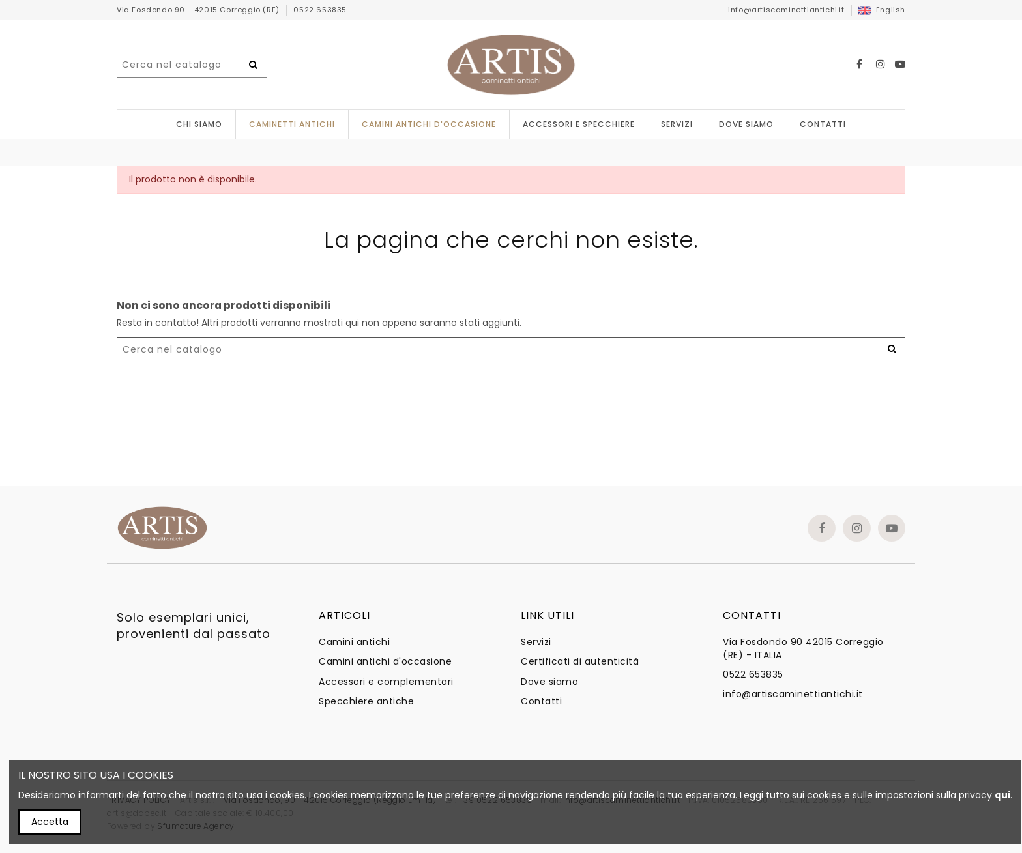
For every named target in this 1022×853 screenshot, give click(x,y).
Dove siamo (549, 682)
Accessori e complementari (386, 682)
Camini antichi (354, 642)
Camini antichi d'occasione (385, 662)
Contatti (541, 701)
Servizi (536, 642)
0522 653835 (320, 10)
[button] (579, 124)
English (881, 10)
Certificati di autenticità (580, 662)
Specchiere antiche (366, 701)
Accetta (49, 821)
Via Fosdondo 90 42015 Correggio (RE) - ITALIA (803, 648)
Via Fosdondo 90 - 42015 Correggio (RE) (199, 10)
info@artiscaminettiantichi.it (786, 10)
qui (1002, 795)
